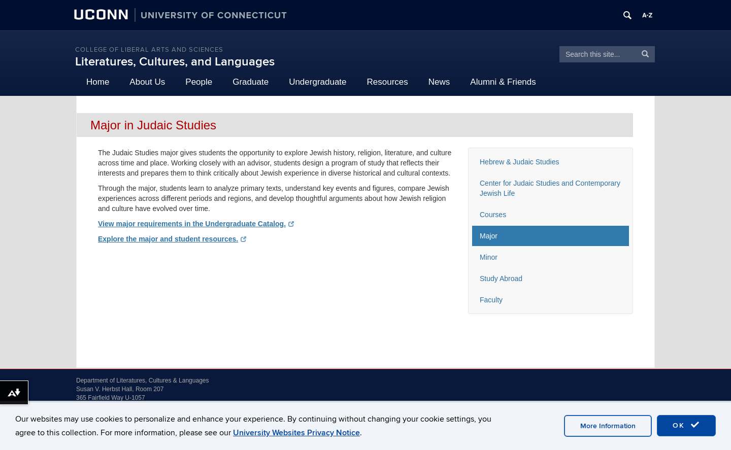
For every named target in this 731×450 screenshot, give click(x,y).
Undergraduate (317, 82)
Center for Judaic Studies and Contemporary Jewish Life (550, 188)
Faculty (491, 300)
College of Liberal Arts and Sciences (149, 50)
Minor (488, 257)
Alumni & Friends (503, 82)
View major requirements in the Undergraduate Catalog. (196, 224)
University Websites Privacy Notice (296, 433)
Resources (387, 82)
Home (97, 82)
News (439, 82)
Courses (493, 215)
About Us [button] (147, 82)
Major (488, 236)
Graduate (250, 82)
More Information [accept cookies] (608, 426)
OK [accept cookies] (686, 425)
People (198, 82)
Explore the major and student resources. (172, 239)
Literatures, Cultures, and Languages (175, 61)
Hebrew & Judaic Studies (519, 162)
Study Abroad (501, 278)
